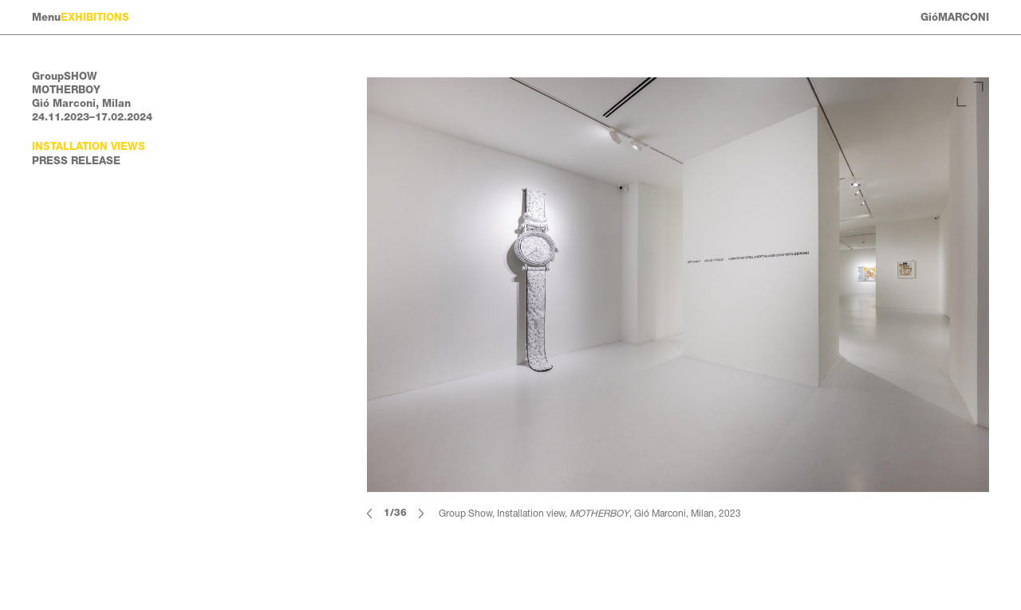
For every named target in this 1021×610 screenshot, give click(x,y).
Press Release (76, 161)
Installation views (88, 146)
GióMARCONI (954, 17)
